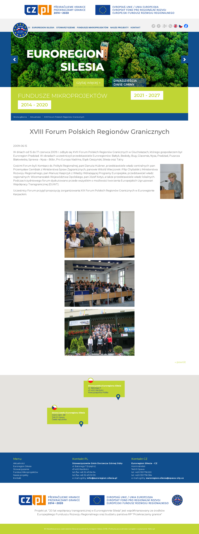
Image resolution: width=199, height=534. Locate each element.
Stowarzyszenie (66, 27)
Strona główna (20, 117)
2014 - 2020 (34, 105)
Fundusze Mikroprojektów (87, 29)
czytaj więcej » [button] (88, 83)
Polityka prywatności (118, 529)
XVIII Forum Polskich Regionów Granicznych (64, 117)
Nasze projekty (114, 29)
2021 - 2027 (147, 95)
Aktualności (35, 117)
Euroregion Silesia (41, 29)
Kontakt (133, 27)
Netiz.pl (151, 529)
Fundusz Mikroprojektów (25, 472)
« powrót (180, 362)
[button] (24, 59)
